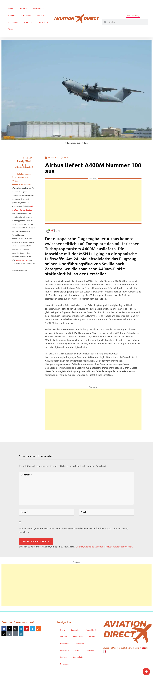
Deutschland (38, 8)
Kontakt (63, 657)
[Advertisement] (93, 200)
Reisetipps (43, 22)
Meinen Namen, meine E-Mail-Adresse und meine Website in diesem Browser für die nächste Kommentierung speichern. (73, 530)
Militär (10, 29)
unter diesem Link (22, 260)
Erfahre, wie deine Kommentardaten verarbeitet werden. (104, 546)
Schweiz (11, 15)
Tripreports (28, 22)
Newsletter (64, 664)
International (26, 15)
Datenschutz (78, 657)
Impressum (90, 650)
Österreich (23, 8)
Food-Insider (13, 22)
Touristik (40, 15)
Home (10, 8)
